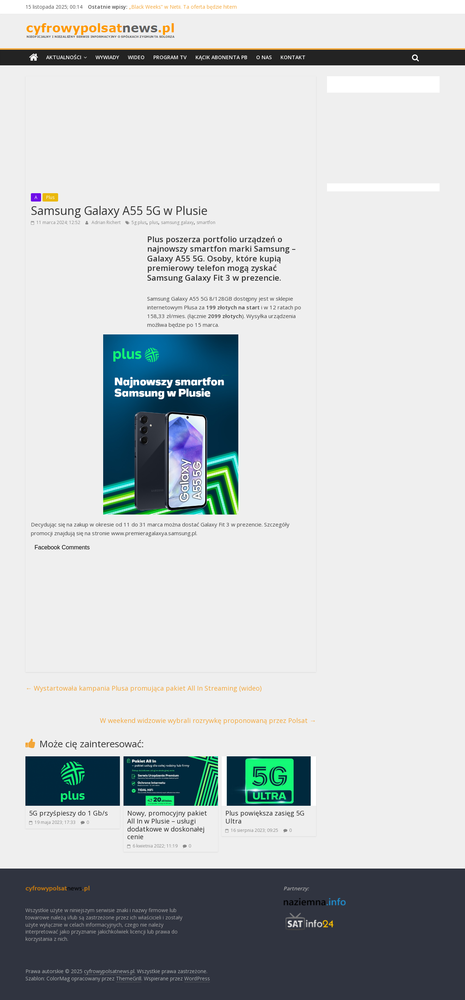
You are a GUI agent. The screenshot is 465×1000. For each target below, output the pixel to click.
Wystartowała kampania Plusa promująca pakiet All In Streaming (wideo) (143, 688)
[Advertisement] (171, 132)
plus (153, 222)
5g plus (139, 222)
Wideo (136, 57)
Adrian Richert (107, 222)
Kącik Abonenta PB (221, 57)
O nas (264, 57)
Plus (50, 197)
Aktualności (63, 57)
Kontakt (293, 57)
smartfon (206, 222)
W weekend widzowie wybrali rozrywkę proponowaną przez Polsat (208, 720)
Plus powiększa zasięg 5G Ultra (264, 817)
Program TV (170, 57)
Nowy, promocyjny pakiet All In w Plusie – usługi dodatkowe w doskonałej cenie (167, 825)
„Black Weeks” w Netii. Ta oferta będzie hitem (183, 6)
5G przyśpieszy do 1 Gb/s (68, 813)
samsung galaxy (177, 222)
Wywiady (107, 57)
